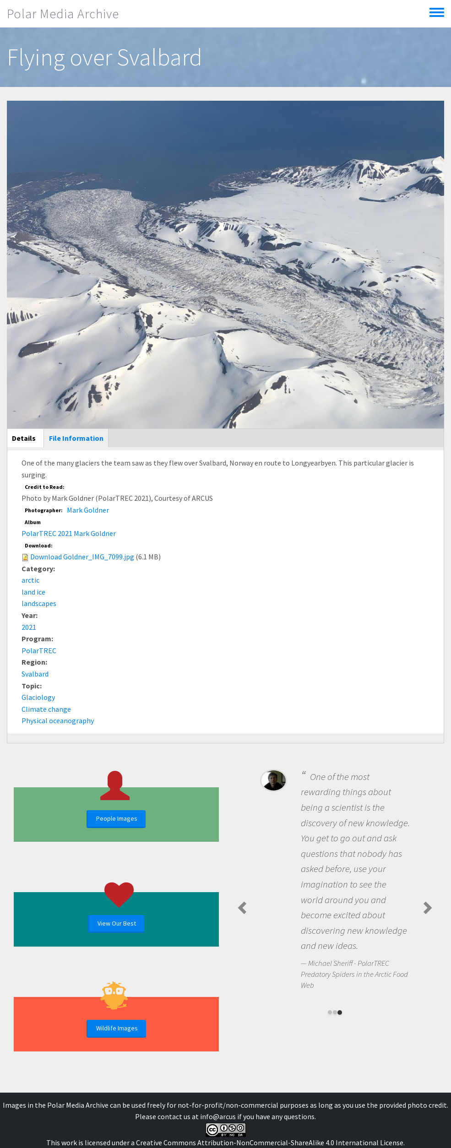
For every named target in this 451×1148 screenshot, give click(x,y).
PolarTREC (39, 650)
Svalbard (35, 673)
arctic (30, 580)
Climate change (46, 709)
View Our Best (117, 923)
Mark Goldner (88, 509)
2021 (29, 627)
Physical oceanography (58, 720)
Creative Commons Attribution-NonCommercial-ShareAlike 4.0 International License (269, 1142)
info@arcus (218, 1116)
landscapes (39, 603)
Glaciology (38, 697)
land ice (33, 591)
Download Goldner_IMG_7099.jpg (82, 556)
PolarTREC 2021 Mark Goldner (69, 533)
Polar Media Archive (63, 13)
